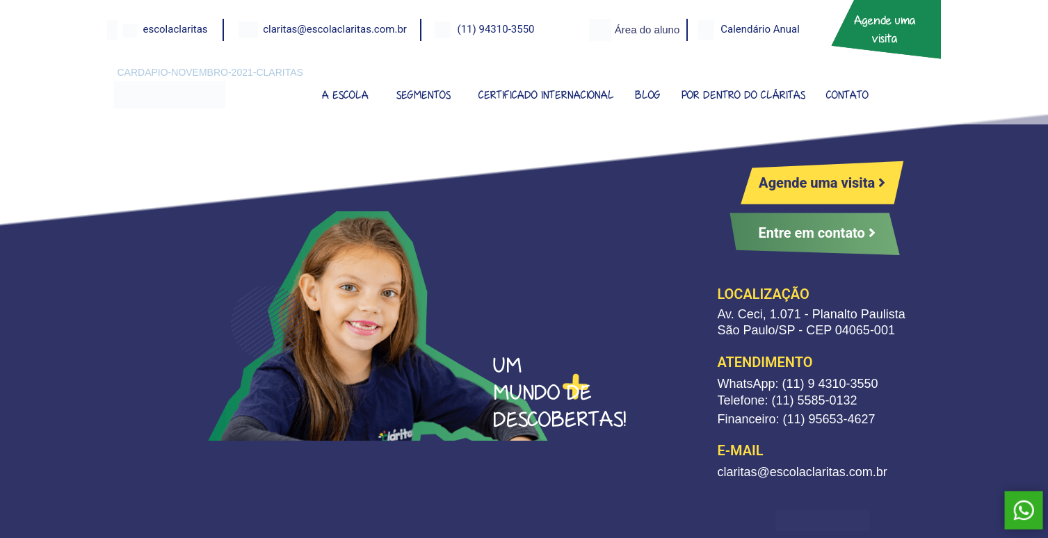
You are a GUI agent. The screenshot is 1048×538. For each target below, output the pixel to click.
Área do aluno (647, 29)
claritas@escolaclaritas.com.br (335, 29)
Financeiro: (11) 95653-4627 (796, 419)
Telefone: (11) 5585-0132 (787, 400)
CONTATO (847, 95)
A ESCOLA (345, 95)
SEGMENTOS (423, 95)
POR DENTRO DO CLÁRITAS (743, 95)
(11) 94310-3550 (496, 29)
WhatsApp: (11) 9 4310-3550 (797, 384)
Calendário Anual (760, 29)
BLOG (648, 95)
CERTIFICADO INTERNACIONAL (546, 95)
